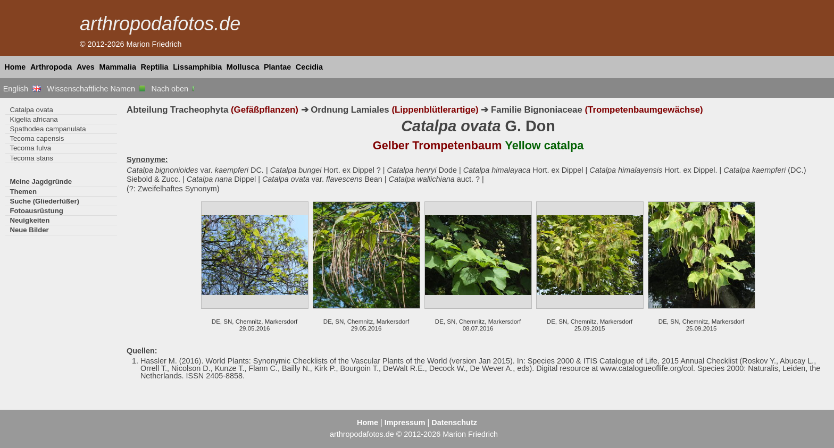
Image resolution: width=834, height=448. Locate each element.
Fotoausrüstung (36, 211)
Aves (86, 67)
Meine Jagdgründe (41, 181)
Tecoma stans (31, 158)
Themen (23, 192)
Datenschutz (454, 422)
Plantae (277, 67)
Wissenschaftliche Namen (96, 88)
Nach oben (174, 88)
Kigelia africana (33, 119)
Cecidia (309, 67)
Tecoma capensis (37, 138)
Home (15, 67)
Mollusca (243, 67)
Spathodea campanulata (48, 129)
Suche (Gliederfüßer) (44, 201)
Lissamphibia (197, 67)
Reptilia (155, 67)
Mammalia (117, 67)
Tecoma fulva (30, 148)
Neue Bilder (29, 230)
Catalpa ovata (31, 110)
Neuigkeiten (29, 220)
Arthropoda (51, 67)
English (22, 88)
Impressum (405, 422)
